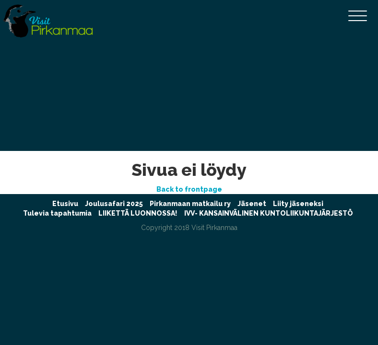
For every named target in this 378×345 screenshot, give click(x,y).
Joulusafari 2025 (114, 203)
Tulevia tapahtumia (57, 213)
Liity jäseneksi (298, 203)
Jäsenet (251, 203)
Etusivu (65, 203)
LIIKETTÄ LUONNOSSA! (137, 213)
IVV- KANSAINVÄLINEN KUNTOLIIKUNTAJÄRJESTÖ (268, 213)
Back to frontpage (189, 189)
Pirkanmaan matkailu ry (190, 203)
